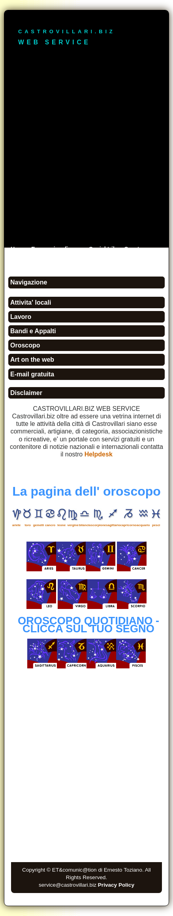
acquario (143, 525)
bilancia (85, 525)
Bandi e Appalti (33, 331)
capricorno (128, 525)
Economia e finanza (57, 249)
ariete (16, 525)
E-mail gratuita (32, 374)
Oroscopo (25, 345)
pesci (156, 525)
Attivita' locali (30, 302)
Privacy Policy (116, 885)
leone (61, 525)
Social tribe (104, 249)
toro (27, 525)
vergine (72, 525)
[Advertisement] (86, 152)
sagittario (113, 525)
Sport (131, 249)
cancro (50, 525)
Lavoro (20, 316)
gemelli (38, 525)
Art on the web (32, 359)
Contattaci (50, 260)
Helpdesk (99, 454)
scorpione (98, 525)
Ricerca (21, 260)
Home (18, 249)
